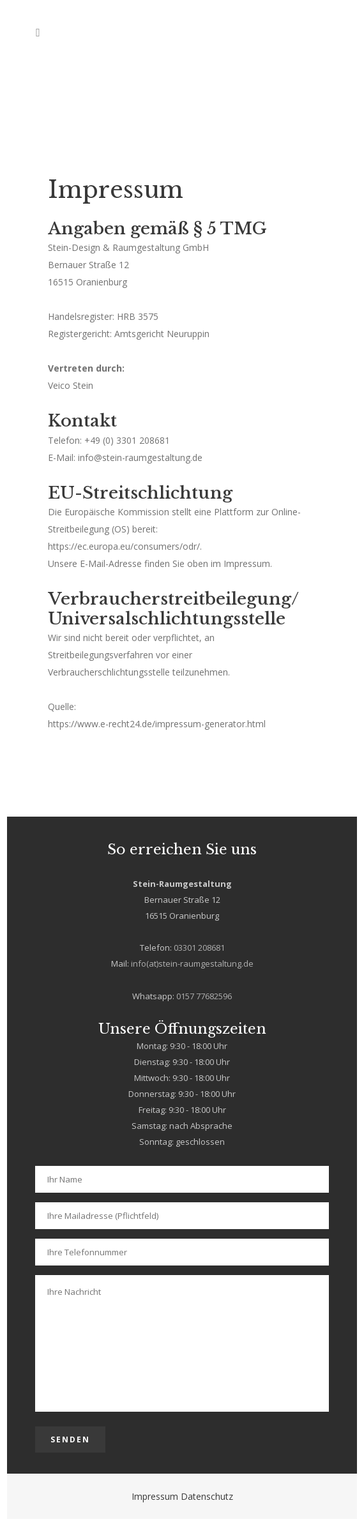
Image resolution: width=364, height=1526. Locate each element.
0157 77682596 (204, 996)
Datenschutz (207, 1496)
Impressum (155, 1496)
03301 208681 (199, 947)
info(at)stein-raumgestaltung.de (192, 963)
